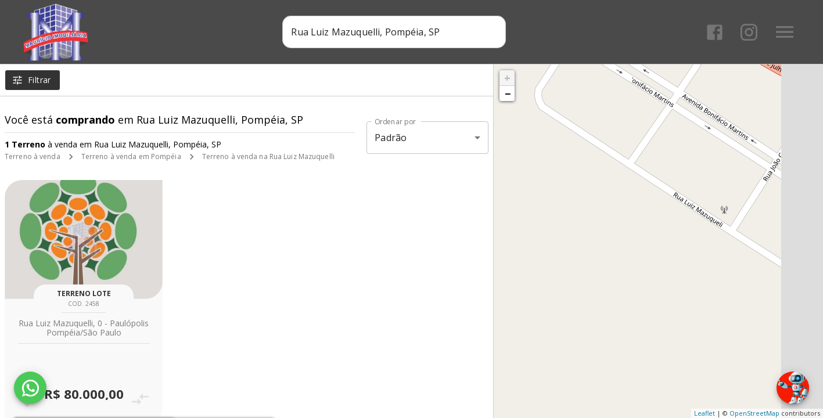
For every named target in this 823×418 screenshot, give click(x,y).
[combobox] (394, 32)
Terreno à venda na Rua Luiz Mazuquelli (268, 156)
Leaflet (704, 413)
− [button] (508, 93)
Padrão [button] (391, 137)
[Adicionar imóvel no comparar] (140, 399)
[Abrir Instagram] (749, 32)
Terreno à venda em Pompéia (131, 156)
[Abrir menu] (784, 32)
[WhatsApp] (30, 388)
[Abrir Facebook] (715, 32)
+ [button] (507, 78)
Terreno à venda (32, 156)
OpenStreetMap (754, 413)
